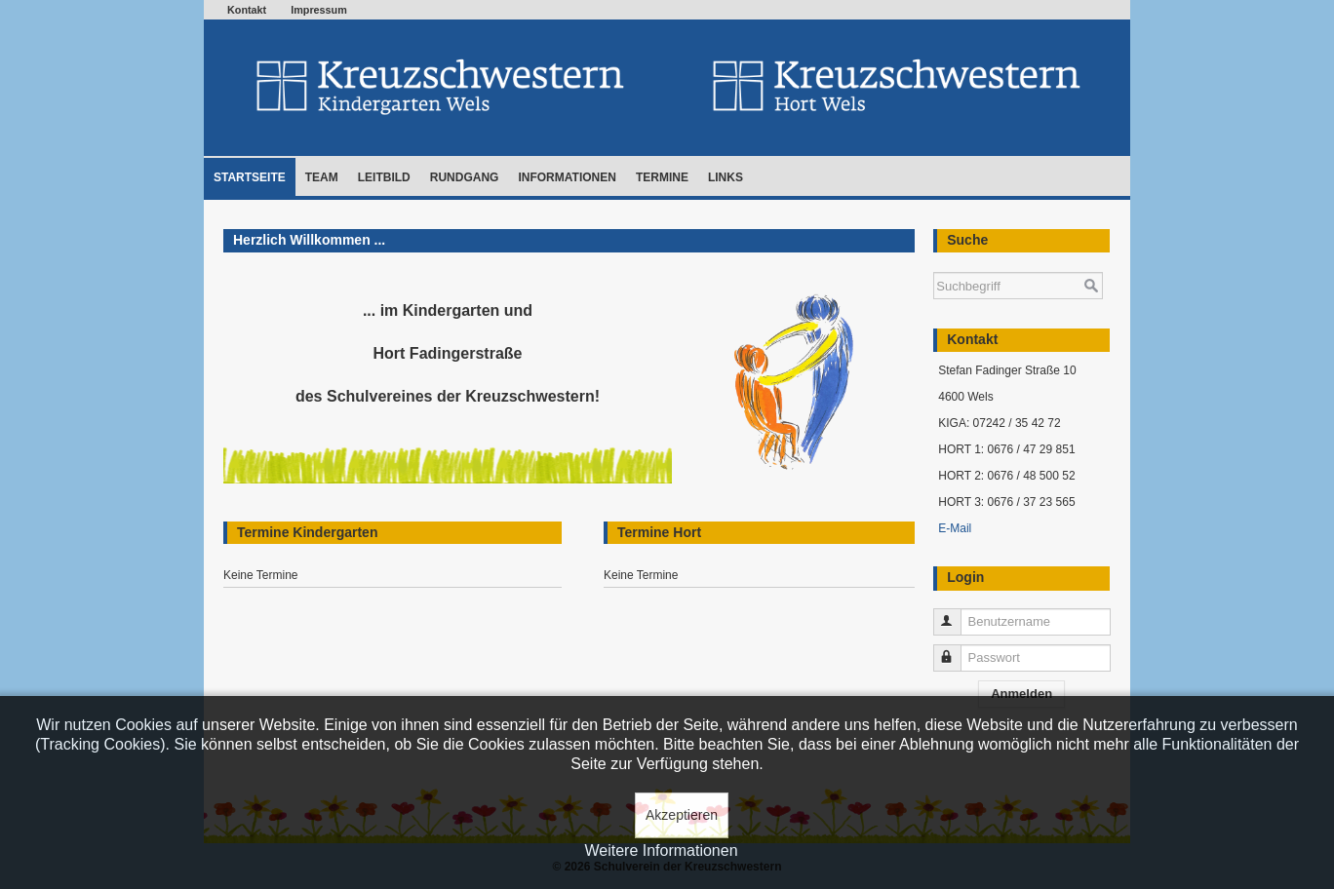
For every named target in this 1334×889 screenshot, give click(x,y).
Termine (662, 177)
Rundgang (464, 177)
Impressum (319, 10)
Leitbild (384, 177)
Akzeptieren (682, 815)
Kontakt (246, 10)
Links (725, 177)
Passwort (956, 649)
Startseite (250, 177)
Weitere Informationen (660, 850)
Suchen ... (933, 262)
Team (321, 177)
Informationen (566, 177)
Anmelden (1021, 693)
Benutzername (956, 613)
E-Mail (954, 528)
